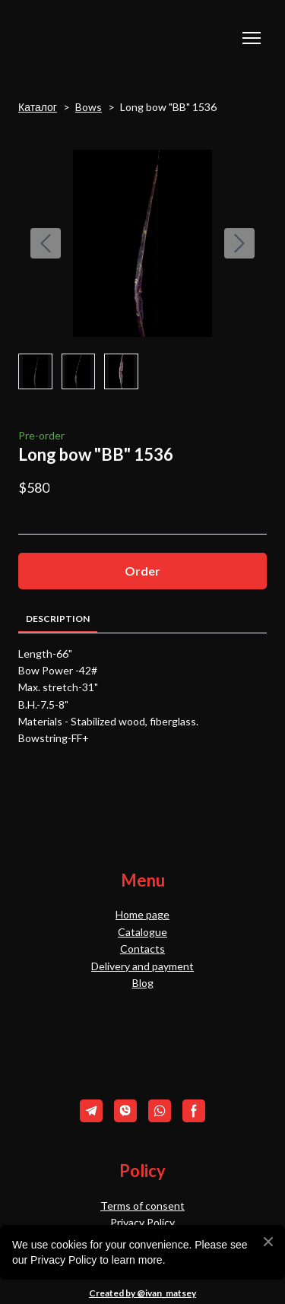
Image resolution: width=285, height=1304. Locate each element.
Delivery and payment (142, 966)
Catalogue (142, 931)
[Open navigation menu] (251, 38)
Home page (142, 914)
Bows (88, 106)
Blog (143, 982)
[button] (142, 571)
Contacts (142, 948)
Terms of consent (142, 1205)
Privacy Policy (142, 1222)
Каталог (37, 106)
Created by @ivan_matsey (142, 1293)
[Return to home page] (93, 38)
